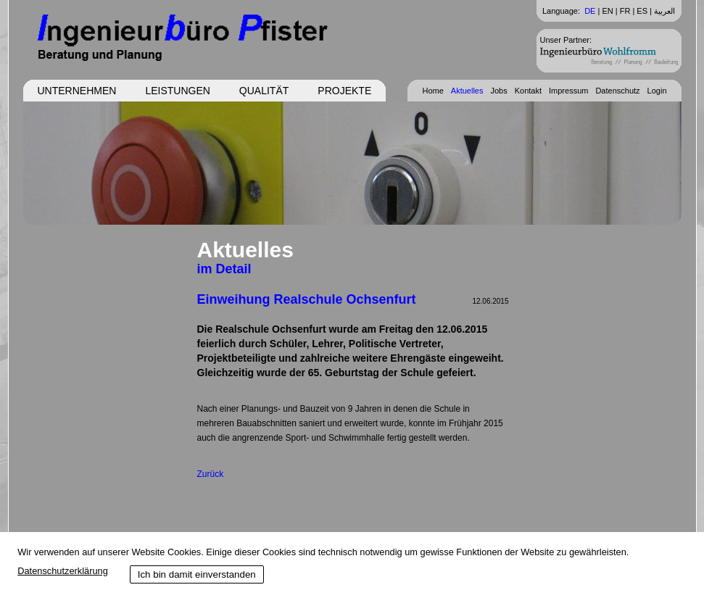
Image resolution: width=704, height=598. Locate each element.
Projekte (344, 90)
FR (625, 11)
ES (642, 11)
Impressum (568, 90)
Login (657, 90)
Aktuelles (467, 90)
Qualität (264, 90)
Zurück (210, 474)
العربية (664, 11)
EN (607, 11)
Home (432, 90)
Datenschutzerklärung (62, 570)
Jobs (498, 90)
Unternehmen (77, 90)
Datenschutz (617, 90)
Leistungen (177, 90)
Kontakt (528, 90)
